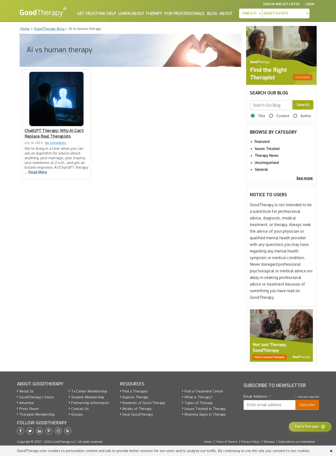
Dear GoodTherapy (137, 414)
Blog (212, 13)
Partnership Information (90, 403)
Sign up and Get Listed (281, 4)
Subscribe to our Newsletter (296, 441)
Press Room (29, 409)
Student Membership (87, 397)
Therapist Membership (37, 414)
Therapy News (267, 155)
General (261, 169)
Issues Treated (267, 148)
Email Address (257, 396)
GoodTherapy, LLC (64, 441)
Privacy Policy (250, 441)
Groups (77, 414)
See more (304, 178)
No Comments (55, 143)
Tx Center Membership (89, 391)
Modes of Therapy (137, 409)
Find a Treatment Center (204, 391)
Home (208, 441)
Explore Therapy (135, 397)
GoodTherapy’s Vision (36, 397)
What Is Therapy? (198, 397)
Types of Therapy (199, 403)
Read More (38, 172)
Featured (262, 141)
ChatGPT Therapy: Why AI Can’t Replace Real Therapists (54, 133)
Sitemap (269, 441)
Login (309, 4)
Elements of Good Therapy (143, 403)
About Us (26, 391)
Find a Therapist (135, 391)
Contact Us (80, 409)
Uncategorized (267, 162)
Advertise (26, 403)
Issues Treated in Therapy (205, 409)
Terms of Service (226, 441)
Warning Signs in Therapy (205, 414)
